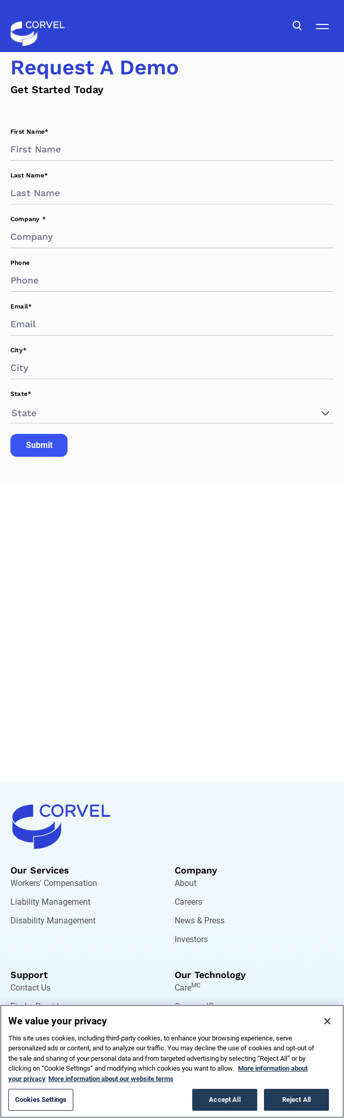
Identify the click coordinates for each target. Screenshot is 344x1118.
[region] (172, 1061)
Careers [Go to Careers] (188, 902)
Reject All (296, 1099)
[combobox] (13, 413)
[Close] (327, 1021)
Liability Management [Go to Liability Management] (50, 902)
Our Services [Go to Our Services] (39, 870)
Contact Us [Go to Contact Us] (30, 988)
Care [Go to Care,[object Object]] (188, 988)
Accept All (224, 1099)
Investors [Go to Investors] (191, 939)
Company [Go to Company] (196, 870)
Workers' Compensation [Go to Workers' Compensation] (53, 883)
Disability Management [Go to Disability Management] (53, 921)
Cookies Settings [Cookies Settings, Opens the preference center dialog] (41, 1099)
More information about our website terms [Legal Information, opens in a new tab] (111, 1079)
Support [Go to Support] (29, 974)
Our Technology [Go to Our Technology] (210, 974)
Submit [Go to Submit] (39, 445)
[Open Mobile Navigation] (322, 26)
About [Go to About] (185, 883)
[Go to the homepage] (37, 26)
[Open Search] (297, 26)
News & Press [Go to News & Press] (199, 921)
